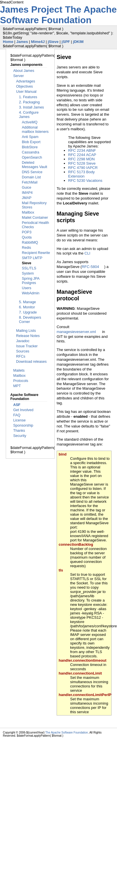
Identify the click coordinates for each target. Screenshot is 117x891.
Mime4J (38, 42)
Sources (22, 351)
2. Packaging (29, 102)
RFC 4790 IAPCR (83, 167)
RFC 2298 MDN (81, 159)
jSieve (53, 42)
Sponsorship (23, 425)
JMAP (26, 198)
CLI (87, 253)
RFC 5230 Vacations (85, 180)
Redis (26, 248)
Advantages (25, 81)
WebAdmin (30, 293)
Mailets (19, 370)
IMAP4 (27, 193)
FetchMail (29, 182)
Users (26, 288)
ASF (16, 405)
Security (19, 436)
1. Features (28, 97)
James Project (32, 9)
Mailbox (28, 212)
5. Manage (27, 302)
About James (23, 71)
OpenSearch (32, 157)
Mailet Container (35, 218)
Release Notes (28, 336)
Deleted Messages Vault (34, 165)
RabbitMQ (30, 243)
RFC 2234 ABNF (82, 150)
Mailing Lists (26, 331)
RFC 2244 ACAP (82, 155)
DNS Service (32, 172)
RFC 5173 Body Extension (81, 174)
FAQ (16, 415)
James (22, 42)
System (28, 273)
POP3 (26, 232)
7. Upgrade (28, 312)
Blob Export (31, 142)
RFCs (20, 356)
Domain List (31, 177)
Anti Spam (30, 137)
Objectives (24, 86)
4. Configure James (29, 115)
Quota (27, 237)
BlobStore (30, 147)
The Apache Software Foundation (58, 14)
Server (18, 76)
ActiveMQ (29, 122)
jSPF (66, 42)
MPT (17, 386)
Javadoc (23, 341)
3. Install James (31, 107)
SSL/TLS (29, 268)
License (19, 420)
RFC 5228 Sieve (81, 163)
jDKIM (78, 42)
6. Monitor (27, 307)
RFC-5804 (90, 267)
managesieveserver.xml (76, 332)
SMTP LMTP (32, 258)
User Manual (26, 92)
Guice (26, 188)
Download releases (31, 362)
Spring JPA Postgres (30, 281)
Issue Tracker (27, 346)
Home (8, 42)
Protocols (20, 381)
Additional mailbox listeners (35, 129)
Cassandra (30, 152)
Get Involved (23, 410)
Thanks (19, 431)
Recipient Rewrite (36, 253)
